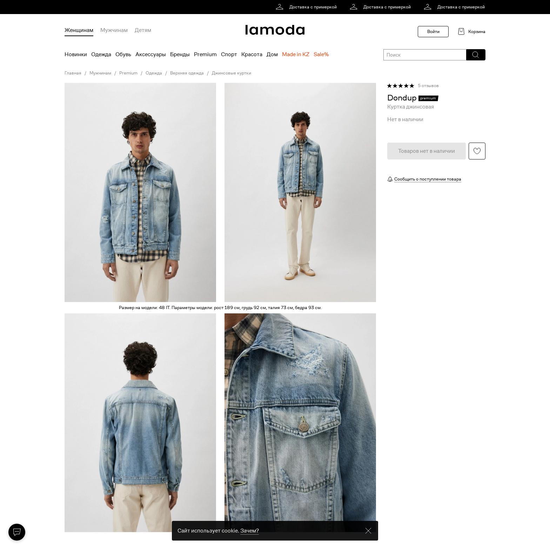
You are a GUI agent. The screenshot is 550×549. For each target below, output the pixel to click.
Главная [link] (73, 73)
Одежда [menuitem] (101, 54)
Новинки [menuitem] (76, 54)
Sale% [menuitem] (321, 54)
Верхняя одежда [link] (187, 73)
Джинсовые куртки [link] (231, 73)
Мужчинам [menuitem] (114, 30)
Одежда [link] (154, 73)
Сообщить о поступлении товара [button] (427, 179)
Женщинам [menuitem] (79, 30)
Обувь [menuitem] (123, 54)
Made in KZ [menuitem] (295, 54)
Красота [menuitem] (251, 54)
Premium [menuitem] (205, 54)
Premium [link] (128, 73)
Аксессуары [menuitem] (150, 54)
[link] (307, 7)
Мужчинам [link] (100, 73)
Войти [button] (433, 31)
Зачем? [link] (249, 537)
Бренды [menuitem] (180, 54)
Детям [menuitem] (143, 30)
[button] (475, 54)
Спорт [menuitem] (229, 54)
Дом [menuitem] (272, 54)
